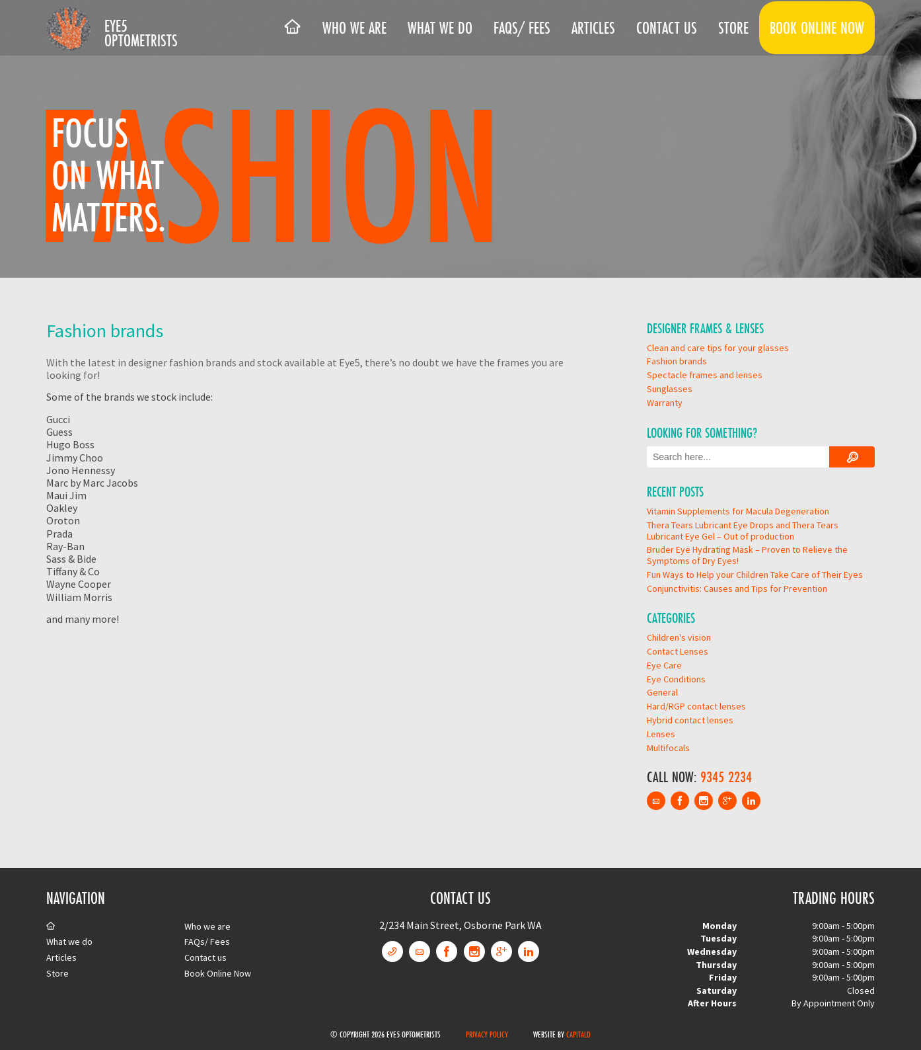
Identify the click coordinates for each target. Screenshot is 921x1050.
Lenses (661, 734)
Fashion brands (677, 361)
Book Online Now (817, 28)
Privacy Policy (487, 1034)
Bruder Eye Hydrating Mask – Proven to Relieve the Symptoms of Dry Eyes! (747, 555)
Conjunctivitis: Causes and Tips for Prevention (737, 588)
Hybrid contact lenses (690, 720)
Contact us (666, 28)
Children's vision (679, 637)
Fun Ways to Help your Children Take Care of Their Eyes (755, 575)
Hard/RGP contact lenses (696, 706)
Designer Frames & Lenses (705, 328)
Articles (593, 28)
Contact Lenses (677, 651)
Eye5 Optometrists (141, 33)
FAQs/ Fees (522, 28)
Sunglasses (669, 389)
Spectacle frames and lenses (704, 375)
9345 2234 (726, 776)
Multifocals (668, 748)
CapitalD (578, 1034)
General (662, 692)
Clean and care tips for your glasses (718, 348)
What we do (440, 28)
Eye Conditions (676, 679)
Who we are (354, 28)
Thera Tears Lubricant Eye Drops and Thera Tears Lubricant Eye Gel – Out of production (742, 530)
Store (733, 28)
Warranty (664, 403)
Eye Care (664, 665)
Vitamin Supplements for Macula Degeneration (738, 511)
